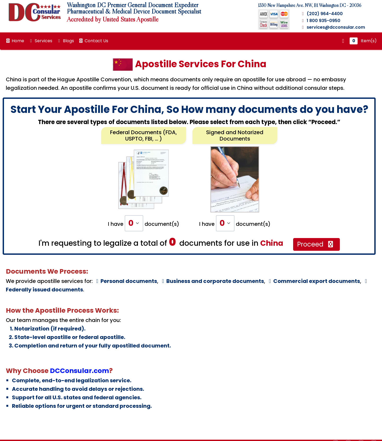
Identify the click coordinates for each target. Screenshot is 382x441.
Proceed (316, 244)
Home (14, 41)
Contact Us (93, 41)
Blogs (65, 41)
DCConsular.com (79, 370)
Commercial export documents (313, 281)
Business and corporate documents (212, 281)
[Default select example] (134, 223)
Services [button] (40, 41)
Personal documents (125, 281)
